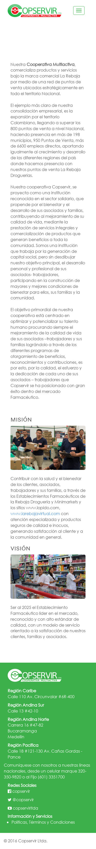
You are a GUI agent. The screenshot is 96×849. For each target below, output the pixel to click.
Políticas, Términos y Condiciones (43, 822)
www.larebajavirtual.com (35, 513)
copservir (21, 791)
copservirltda (25, 808)
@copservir (23, 799)
